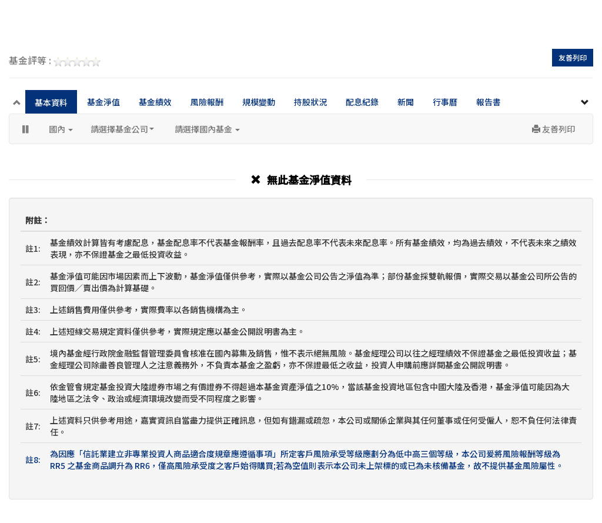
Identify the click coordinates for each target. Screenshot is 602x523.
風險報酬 (206, 102)
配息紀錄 (362, 102)
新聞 (405, 102)
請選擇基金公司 (122, 129)
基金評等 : (55, 61)
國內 (61, 129)
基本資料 (51, 102)
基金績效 (155, 102)
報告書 (488, 102)
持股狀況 (310, 102)
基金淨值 (103, 102)
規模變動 (258, 102)
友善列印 (572, 57)
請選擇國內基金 (207, 129)
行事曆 (445, 102)
